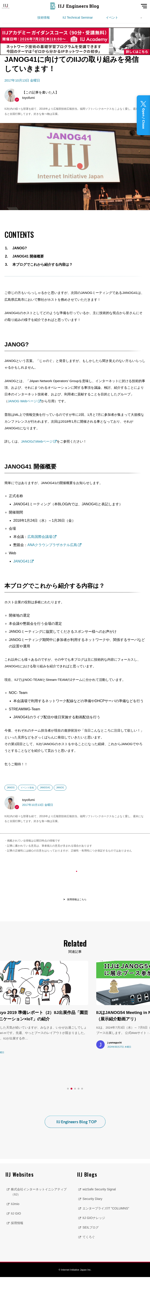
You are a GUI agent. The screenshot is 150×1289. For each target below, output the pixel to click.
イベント (112, 17)
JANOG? (19, 248)
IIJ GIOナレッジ (94, 1230)
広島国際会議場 (39, 537)
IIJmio (15, 1216)
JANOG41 (21, 561)
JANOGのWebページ (37, 441)
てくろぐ (89, 1249)
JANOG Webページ (22, 401)
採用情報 (17, 1235)
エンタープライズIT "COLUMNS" (106, 1220)
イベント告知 (27, 787)
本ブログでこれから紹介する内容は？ (42, 264)
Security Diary (92, 1211)
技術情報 (43, 17)
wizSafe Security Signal (99, 1201)
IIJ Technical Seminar (78, 17)
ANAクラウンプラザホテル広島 (52, 545)
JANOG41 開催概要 (28, 256)
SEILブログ (91, 1239)
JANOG (11, 787)
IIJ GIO (16, 1225)
